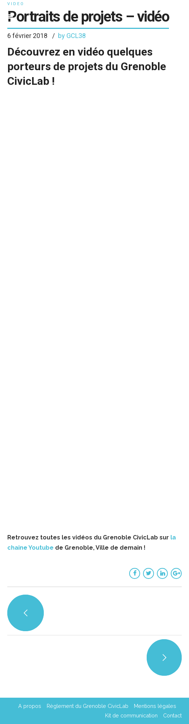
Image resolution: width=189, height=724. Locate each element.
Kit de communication (131, 715)
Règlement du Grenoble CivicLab (87, 706)
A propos (29, 706)
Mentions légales (155, 706)
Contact (172, 715)
